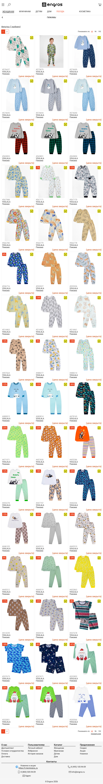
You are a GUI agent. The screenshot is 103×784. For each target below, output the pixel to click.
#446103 (6, 546)
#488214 (73, 373)
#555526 (73, 286)
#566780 (6, 243)
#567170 (73, 200)
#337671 (39, 676)
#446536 (73, 503)
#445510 (73, 546)
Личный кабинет (35, 748)
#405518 (39, 633)
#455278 (6, 503)
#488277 (39, 373)
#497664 (6, 373)
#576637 (6, 69)
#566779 (39, 243)
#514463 (6, 330)
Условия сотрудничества (12, 751)
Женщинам (59, 748)
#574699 (73, 69)
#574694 (39, 113)
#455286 (73, 460)
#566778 (73, 243)
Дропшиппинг (7, 748)
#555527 (39, 286)
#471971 (6, 460)
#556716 (6, 286)
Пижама (5, 74)
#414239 (6, 633)
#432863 (73, 590)
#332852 (73, 676)
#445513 (39, 546)
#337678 (73, 633)
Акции (82, 751)
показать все (96, 734)
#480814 (39, 416)
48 (92, 31)
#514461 (73, 330)
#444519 (39, 590)
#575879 (39, 69)
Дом (56, 756)
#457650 (39, 460)
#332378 (39, 720)
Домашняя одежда (51, 17)
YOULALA (6, 72)
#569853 (6, 156)
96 (95, 31)
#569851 (39, 156)
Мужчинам (59, 751)
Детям (57, 754)
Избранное (33, 751)
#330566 (73, 720)
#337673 (6, 676)
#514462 (39, 330)
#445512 (6, 590)
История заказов (35, 754)
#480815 (6, 416)
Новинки (84, 754)
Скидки (83, 748)
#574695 (6, 113)
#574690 (73, 113)
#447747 (39, 503)
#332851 (6, 720)
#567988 (6, 200)
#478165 (73, 416)
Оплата (4, 754)
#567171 (39, 200)
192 (99, 31)
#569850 (73, 156)
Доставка (5, 756)
